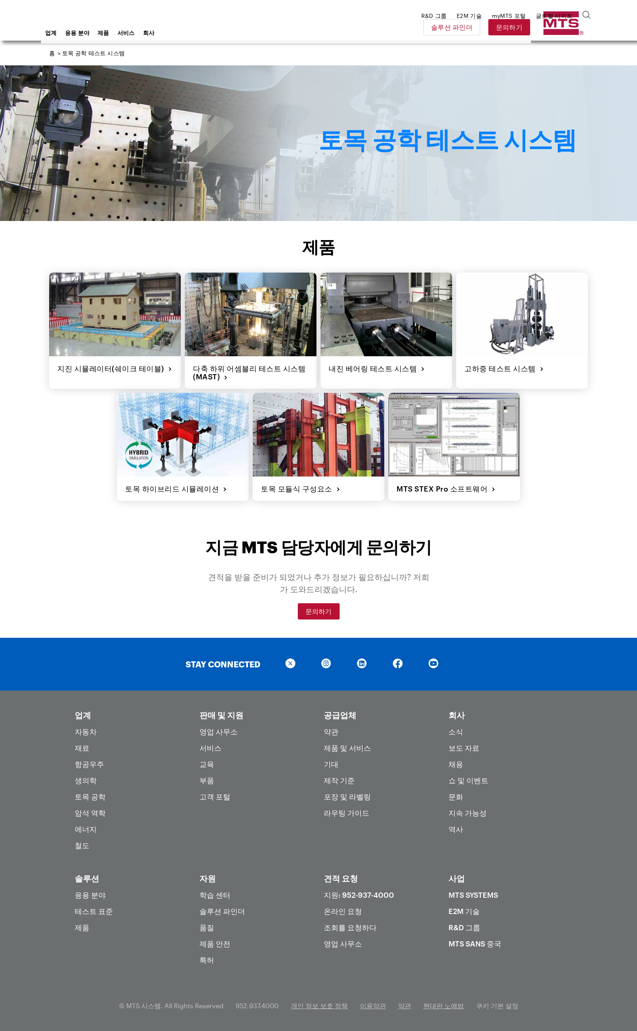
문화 (455, 796)
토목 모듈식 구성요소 (300, 489)
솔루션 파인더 (509, 27)
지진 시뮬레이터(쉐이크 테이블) (114, 368)
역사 (455, 829)
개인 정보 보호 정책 (319, 1005)
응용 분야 (142, 32)
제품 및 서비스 (347, 747)
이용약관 (373, 1005)
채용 (455, 764)
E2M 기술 (464, 911)
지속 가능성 (467, 812)
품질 (206, 927)
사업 (456, 878)
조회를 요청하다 (350, 927)
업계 (116, 32)
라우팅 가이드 (346, 812)
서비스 (191, 32)
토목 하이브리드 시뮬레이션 (176, 489)
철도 (82, 845)
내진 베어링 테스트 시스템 (377, 368)
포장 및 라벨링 (347, 796)
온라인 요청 (343, 911)
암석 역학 (90, 812)
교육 (206, 764)
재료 (82, 747)
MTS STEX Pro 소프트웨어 (446, 489)
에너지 (86, 829)
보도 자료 (463, 747)
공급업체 (340, 715)
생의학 (86, 780)
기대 (331, 764)
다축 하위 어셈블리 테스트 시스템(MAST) (249, 372)
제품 (168, 32)
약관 (331, 731)
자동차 (86, 731)
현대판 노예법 (443, 1005)
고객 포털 (214, 796)
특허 (206, 959)
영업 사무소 (218, 731)
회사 (214, 32)
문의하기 (567, 27)
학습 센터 (214, 894)
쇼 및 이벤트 (468, 780)
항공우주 (89, 764)
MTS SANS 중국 (474, 943)
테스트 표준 (94, 911)
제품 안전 (214, 943)
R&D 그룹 (464, 927)
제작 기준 (339, 780)
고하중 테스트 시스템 (504, 368)
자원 (207, 878)
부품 (206, 780)
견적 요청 (341, 878)
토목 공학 (90, 796)
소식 (455, 731)
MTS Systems (473, 894)
